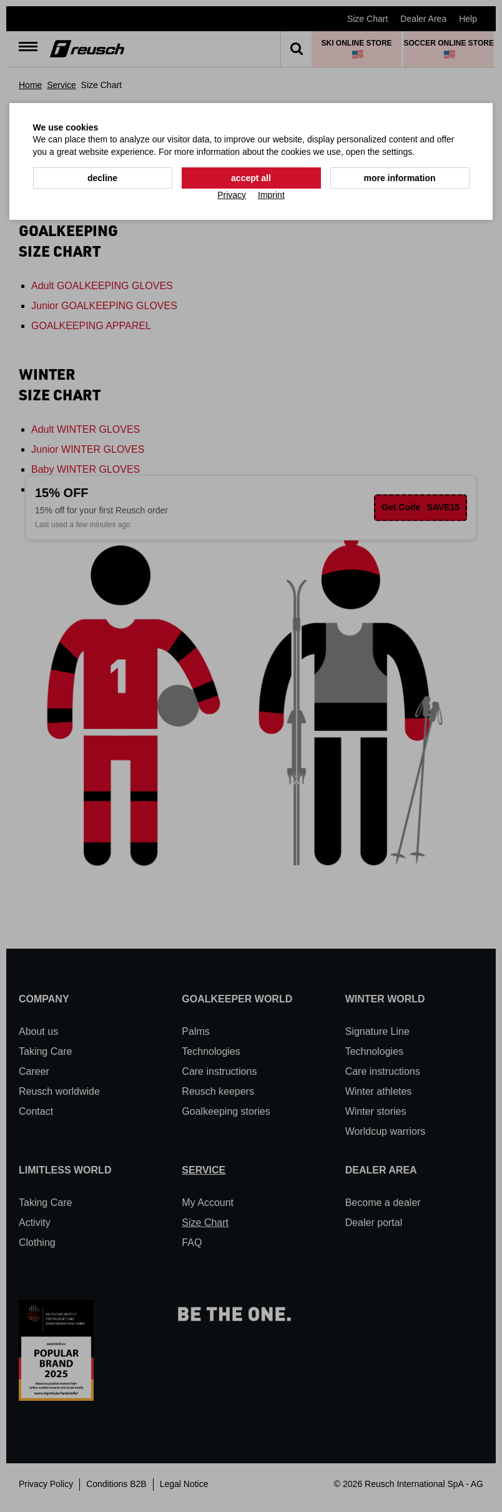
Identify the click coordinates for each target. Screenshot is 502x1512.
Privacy (231, 195)
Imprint (271, 195)
